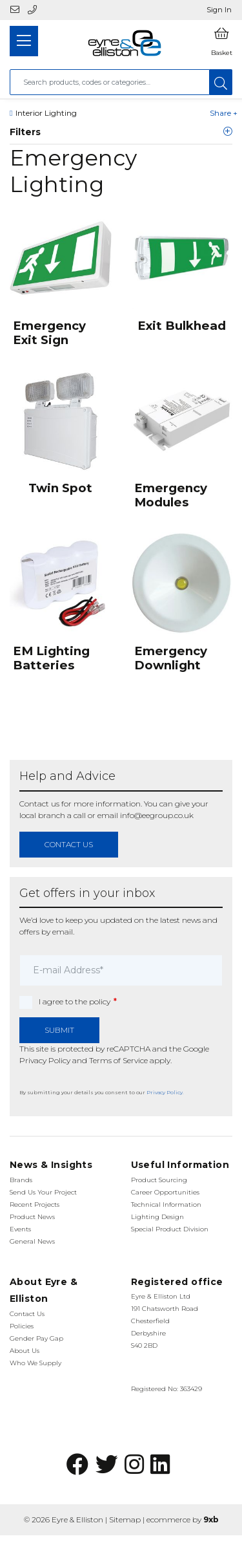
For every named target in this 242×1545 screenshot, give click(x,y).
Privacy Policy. (165, 1092)
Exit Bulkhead (181, 325)
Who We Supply (35, 1363)
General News (32, 1241)
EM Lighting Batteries (51, 658)
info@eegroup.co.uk (157, 815)
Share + (223, 113)
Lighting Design (157, 1217)
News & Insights (51, 1165)
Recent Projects (34, 1204)
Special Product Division (169, 1229)
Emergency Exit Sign (49, 332)
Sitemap (125, 1519)
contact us (69, 844)
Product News (32, 1217)
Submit (59, 1030)
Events (20, 1229)
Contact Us (27, 1314)
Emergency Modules (170, 495)
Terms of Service (118, 1060)
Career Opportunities (165, 1192)
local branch (42, 815)
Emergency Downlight (170, 658)
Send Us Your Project (43, 1192)
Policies (22, 1326)
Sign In (219, 9)
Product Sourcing (159, 1180)
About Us (24, 1350)
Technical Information (166, 1204)
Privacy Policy (44, 1060)
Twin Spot (60, 488)
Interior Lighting (46, 113)
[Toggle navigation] (24, 41)
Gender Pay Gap (36, 1338)
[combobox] (110, 82)
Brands (21, 1180)
